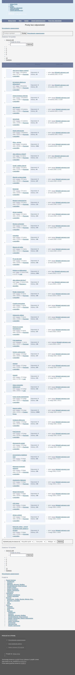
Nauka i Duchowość (12, 589)
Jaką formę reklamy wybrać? (21, 70)
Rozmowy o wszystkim (13, 600)
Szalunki (15, 375)
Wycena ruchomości (18, 224)
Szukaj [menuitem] (11, 6)
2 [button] (6, 48)
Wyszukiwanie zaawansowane (10, 28)
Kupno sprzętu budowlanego (21, 396)
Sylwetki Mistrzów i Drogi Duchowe (17, 586)
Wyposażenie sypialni (19, 443)
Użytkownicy (10, 608)
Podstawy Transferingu (13, 595)
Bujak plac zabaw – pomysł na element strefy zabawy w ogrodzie (20, 528)
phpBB (17, 659)
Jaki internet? (16, 107)
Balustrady (16, 189)
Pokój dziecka (16, 431)
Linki (20, 274)
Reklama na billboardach (20, 270)
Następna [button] (8, 60)
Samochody (16, 119)
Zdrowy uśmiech (17, 515)
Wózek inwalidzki (17, 212)
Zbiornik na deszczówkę (19, 177)
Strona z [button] (10, 40)
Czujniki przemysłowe (19, 303)
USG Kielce (16, 503)
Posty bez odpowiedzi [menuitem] (15, 8)
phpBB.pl (23, 663)
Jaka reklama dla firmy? (19, 280)
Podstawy (10, 606)
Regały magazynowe (18, 292)
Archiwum (10, 611)
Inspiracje (10, 583)
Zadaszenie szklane (18, 315)
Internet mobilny (17, 408)
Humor (9, 603)
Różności (8, 598)
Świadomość (10, 581)
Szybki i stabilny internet (19, 165)
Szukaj (24, 33)
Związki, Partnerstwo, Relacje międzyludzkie (20, 618)
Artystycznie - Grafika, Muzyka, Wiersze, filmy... (20, 599)
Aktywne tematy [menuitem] (13, 9)
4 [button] (6, 52)
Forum (8, 605)
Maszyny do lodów (18, 247)
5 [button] (6, 54)
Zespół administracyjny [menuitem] (15, 10)
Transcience (9, 593)
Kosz (8, 609)
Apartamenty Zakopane (19, 480)
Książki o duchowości (13, 590)
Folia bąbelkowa (17, 340)
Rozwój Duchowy (11, 580)
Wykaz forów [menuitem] (12, 4)
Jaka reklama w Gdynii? (19, 154)
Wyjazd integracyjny (18, 492)
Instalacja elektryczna (19, 420)
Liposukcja (16, 235)
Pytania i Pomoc (11, 587)
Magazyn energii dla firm (19, 200)
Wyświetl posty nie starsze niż (18, 541)
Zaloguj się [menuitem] (11, 13)
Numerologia (11, 622)
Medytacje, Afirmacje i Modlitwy (16, 584)
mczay (18, 97)
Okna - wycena (17, 142)
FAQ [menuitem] (10, 5)
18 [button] (6, 58)
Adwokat (15, 363)
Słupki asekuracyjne (18, 130)
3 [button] (6, 50)
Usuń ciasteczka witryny (15, 644)
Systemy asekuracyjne (19, 352)
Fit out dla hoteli (17, 259)
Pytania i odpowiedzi (13, 596)
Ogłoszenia (10, 592)
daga (17, 72)
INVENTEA (23, 661)
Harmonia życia (12, 624)
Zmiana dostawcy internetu (20, 96)
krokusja (18, 342)
